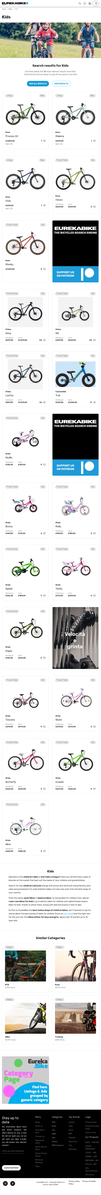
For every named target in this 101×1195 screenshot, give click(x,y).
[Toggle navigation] (95, 3)
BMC (70, 1145)
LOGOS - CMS (90, 1164)
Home (4, 9)
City (53, 1142)
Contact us (39, 1148)
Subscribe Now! (11, 1179)
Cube (71, 1138)
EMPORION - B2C (92, 1172)
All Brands (73, 1161)
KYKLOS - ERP (91, 1176)
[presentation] (16, 1171)
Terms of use (90, 1144)
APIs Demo (89, 1186)
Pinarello (72, 1149)
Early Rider (68, 923)
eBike (54, 1145)
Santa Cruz (73, 1153)
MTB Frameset (58, 1157)
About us (39, 1138)
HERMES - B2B (91, 1168)
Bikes (10, 9)
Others (54, 1153)
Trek (70, 1157)
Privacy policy (74, 1193)
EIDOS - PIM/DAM (92, 1154)
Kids (53, 1149)
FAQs (37, 1178)
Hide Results (61, 83)
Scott (71, 1142)
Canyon (72, 1134)
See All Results (38, 83)
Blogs (37, 1134)
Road (54, 1138)
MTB (53, 1134)
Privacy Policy (91, 1134)
